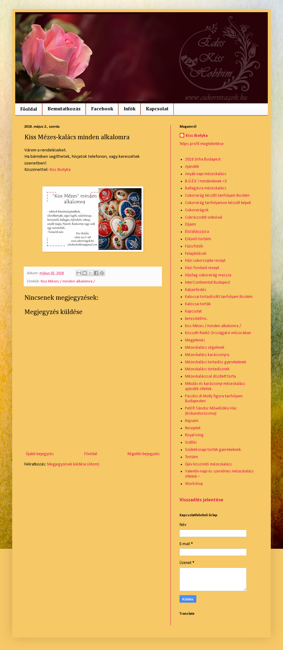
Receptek (193, 428)
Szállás (191, 442)
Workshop (194, 484)
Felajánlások (195, 253)
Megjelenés (195, 340)
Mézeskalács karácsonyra (207, 355)
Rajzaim (191, 421)
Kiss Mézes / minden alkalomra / (68, 281)
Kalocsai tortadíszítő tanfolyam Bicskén (219, 297)
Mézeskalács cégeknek (204, 347)
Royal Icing (194, 435)
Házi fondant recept (202, 268)
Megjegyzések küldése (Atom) (73, 464)
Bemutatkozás (64, 109)
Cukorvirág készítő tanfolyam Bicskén (217, 195)
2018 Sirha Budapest (203, 159)
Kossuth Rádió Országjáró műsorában (218, 333)
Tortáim (191, 457)
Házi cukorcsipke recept (205, 260)
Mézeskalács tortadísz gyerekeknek (215, 362)
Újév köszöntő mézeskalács (208, 464)
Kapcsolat (157, 109)
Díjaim (190, 224)
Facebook (102, 109)
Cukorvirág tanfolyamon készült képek (218, 203)
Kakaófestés (195, 290)
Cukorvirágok (196, 210)
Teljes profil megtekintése (202, 144)
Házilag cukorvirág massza (208, 275)
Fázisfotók (194, 246)
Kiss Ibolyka (60, 169)
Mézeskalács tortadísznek (207, 369)
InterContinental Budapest (207, 282)
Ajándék (192, 166)
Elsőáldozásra (197, 232)
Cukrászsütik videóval (203, 217)
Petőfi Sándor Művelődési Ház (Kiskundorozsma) (211, 411)
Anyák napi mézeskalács (205, 174)
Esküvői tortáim (198, 239)
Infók (129, 109)
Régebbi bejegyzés (144, 454)
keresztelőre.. (196, 318)
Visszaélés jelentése (201, 500)
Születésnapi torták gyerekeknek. (213, 450)
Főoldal (28, 109)
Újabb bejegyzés (40, 454)
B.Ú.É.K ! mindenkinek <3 (206, 181)
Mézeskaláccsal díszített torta (210, 376)
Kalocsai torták (198, 304)
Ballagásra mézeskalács (205, 188)
